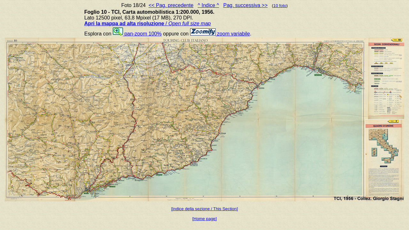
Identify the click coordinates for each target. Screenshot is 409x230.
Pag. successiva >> (245, 5)
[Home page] (204, 218)
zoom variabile (220, 33)
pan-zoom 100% (137, 33)
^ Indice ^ (208, 5)
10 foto (279, 5)
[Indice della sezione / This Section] (204, 208)
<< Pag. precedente (171, 5)
